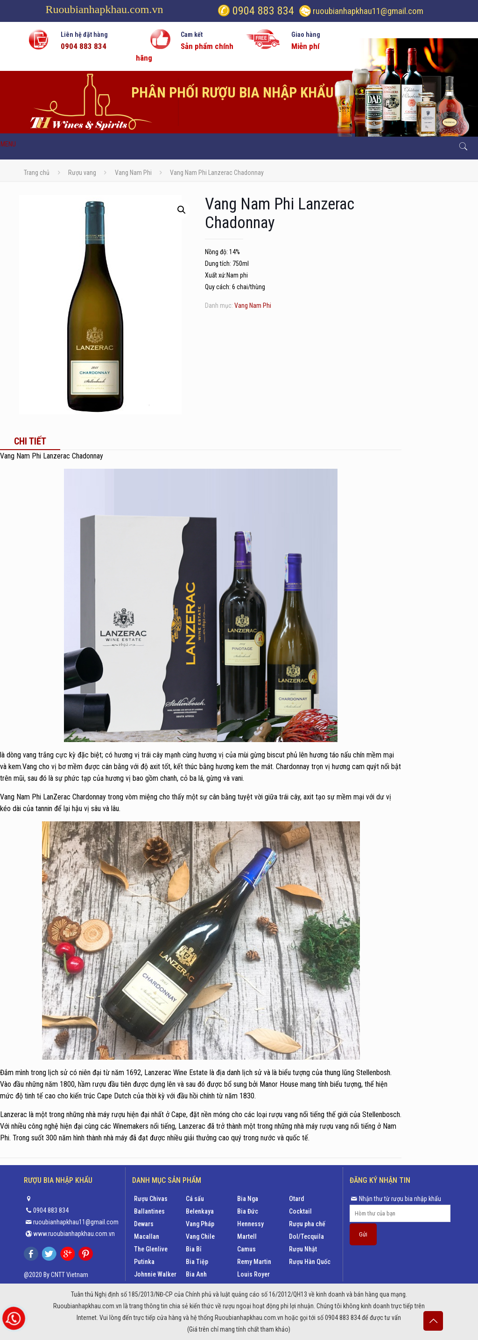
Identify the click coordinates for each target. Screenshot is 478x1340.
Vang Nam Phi (133, 172)
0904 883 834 (262, 10)
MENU (8, 144)
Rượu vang (82, 172)
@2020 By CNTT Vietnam (56, 1274)
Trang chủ (36, 172)
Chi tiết (30, 441)
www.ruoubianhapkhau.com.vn (74, 1233)
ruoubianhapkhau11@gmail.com (368, 11)
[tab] (30, 441)
